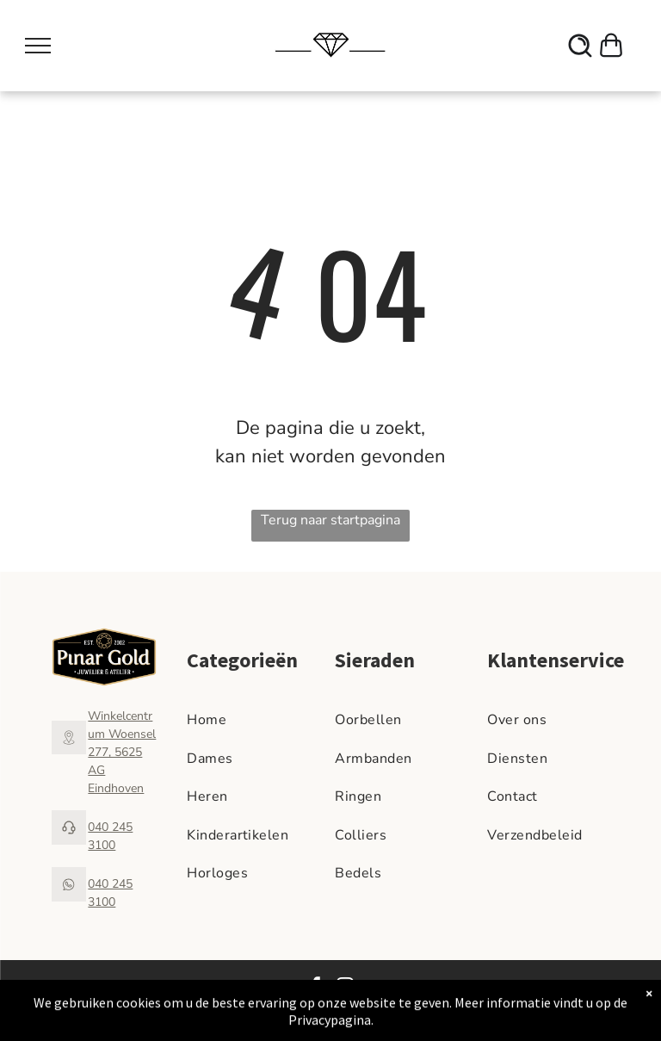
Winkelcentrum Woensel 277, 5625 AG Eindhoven (122, 752)
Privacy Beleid (591, 987)
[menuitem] (256, 720)
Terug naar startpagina (330, 520)
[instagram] (345, 988)
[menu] (37, 45)
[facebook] (316, 988)
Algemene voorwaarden (496, 987)
